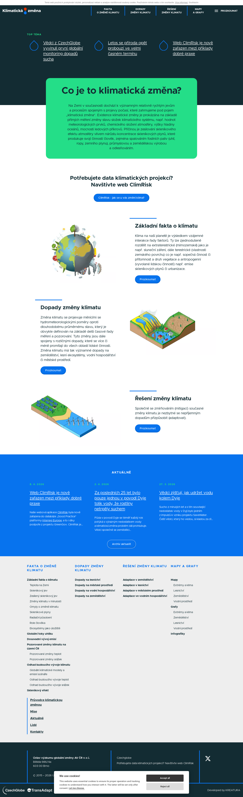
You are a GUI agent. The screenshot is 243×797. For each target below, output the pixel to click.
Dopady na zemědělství (90, 596)
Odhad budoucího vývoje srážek (49, 685)
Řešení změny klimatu (145, 566)
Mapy (174, 579)
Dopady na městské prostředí (94, 585)
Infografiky (178, 633)
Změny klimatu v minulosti (45, 601)
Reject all (165, 786)
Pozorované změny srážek (46, 659)
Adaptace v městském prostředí (143, 590)
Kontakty (37, 731)
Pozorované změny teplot (45, 654)
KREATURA (232, 790)
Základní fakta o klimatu (42, 579)
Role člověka (37, 623)
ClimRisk (63, 512)
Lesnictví (178, 590)
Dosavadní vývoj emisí (41, 639)
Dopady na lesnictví (87, 579)
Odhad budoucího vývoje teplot (49, 679)
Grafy (174, 606)
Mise (33, 711)
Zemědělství (180, 596)
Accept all (165, 778)
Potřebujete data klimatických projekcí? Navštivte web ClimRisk (155, 763)
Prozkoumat (148, 279)
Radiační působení (41, 617)
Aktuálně (37, 718)
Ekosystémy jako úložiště (45, 628)
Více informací (181, 2)
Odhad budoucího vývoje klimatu (48, 664)
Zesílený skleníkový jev (43, 596)
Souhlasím (193, 2)
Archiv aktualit (121, 544)
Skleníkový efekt (38, 690)
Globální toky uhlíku (40, 633)
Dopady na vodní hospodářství (95, 590)
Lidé (33, 725)
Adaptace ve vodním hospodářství (145, 596)
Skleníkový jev (38, 590)
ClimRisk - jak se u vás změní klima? (121, 197)
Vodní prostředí (182, 601)
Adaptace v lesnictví (135, 585)
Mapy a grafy (184, 566)
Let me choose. (77, 788)
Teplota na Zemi (39, 585)
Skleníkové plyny (40, 612)
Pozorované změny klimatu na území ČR (46, 646)
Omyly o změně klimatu (44, 606)
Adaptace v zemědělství (138, 579)
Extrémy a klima (183, 585)
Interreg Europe (52, 520)
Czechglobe (124, 758)
